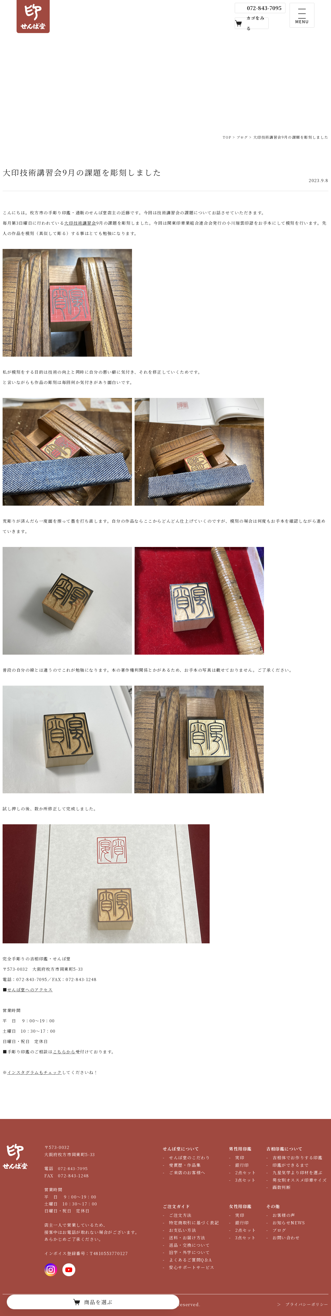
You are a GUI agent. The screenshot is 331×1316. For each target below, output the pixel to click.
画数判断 (282, 1187)
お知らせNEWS (289, 1223)
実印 (239, 1158)
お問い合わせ (286, 1238)
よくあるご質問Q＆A (190, 1260)
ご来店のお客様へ (187, 1173)
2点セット (245, 1173)
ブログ (279, 1230)
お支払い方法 (182, 1230)
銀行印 (242, 1165)
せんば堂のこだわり (189, 1158)
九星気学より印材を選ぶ (298, 1173)
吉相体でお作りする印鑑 (298, 1158)
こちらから (64, 1052)
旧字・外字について (189, 1252)
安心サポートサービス (192, 1267)
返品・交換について (189, 1245)
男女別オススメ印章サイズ (300, 1180)
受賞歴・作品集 (185, 1165)
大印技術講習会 (80, 223)
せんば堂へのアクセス (30, 990)
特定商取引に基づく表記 (194, 1223)
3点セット (245, 1180)
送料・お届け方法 (187, 1238)
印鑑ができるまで (291, 1165)
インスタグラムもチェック (34, 1072)
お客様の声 (284, 1215)
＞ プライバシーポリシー (301, 1304)
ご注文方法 (180, 1215)
